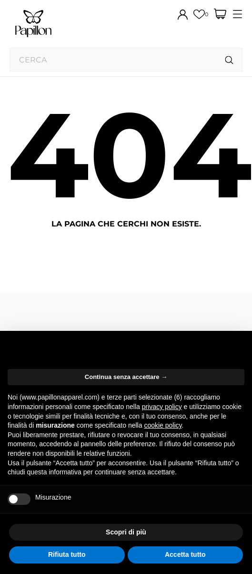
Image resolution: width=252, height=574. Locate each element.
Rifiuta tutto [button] (67, 554)
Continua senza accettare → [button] (126, 376)
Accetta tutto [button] (185, 554)
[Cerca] (229, 60)
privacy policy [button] (162, 406)
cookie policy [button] (162, 425)
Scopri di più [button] (126, 532)
